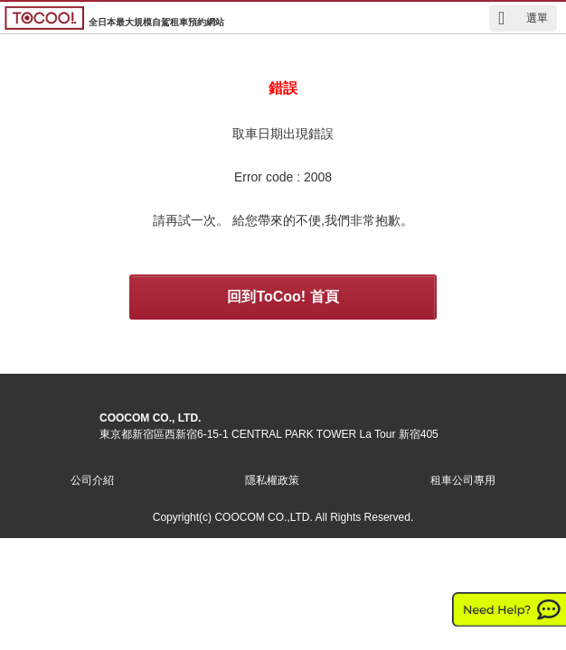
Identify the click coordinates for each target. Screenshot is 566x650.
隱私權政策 (272, 480)
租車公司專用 (462, 480)
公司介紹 (92, 480)
